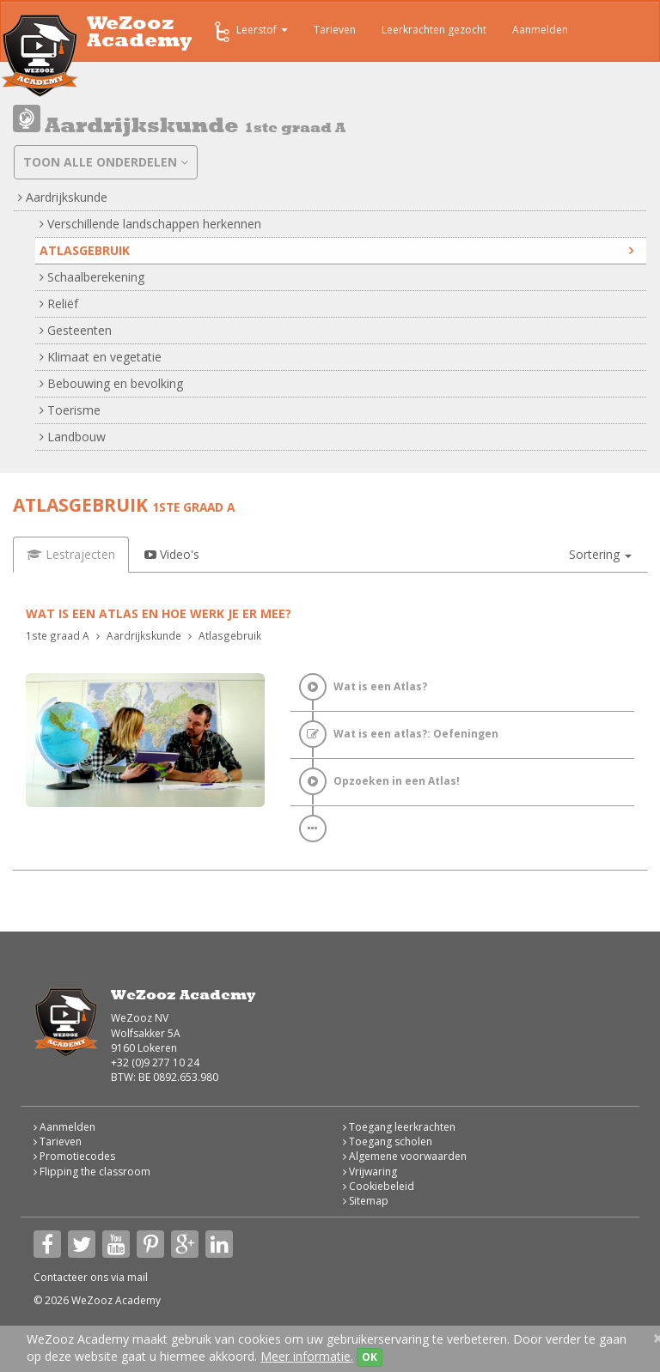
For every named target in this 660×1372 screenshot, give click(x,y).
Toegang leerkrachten (399, 1127)
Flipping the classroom (92, 1171)
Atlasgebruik (336, 250)
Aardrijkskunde (62, 197)
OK (369, 1357)
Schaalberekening (92, 277)
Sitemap (365, 1200)
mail (137, 1277)
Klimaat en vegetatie (101, 357)
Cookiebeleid (378, 1186)
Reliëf (59, 303)
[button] (600, 555)
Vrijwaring (370, 1171)
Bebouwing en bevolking (111, 383)
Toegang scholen (387, 1141)
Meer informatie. (306, 1356)
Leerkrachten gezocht (434, 29)
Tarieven (335, 29)
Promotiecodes (74, 1156)
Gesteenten (76, 330)
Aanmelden (540, 29)
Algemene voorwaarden (405, 1156)
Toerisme (70, 410)
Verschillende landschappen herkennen (150, 224)
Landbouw (73, 436)
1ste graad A (57, 635)
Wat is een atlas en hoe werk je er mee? (158, 613)
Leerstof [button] (249, 31)
